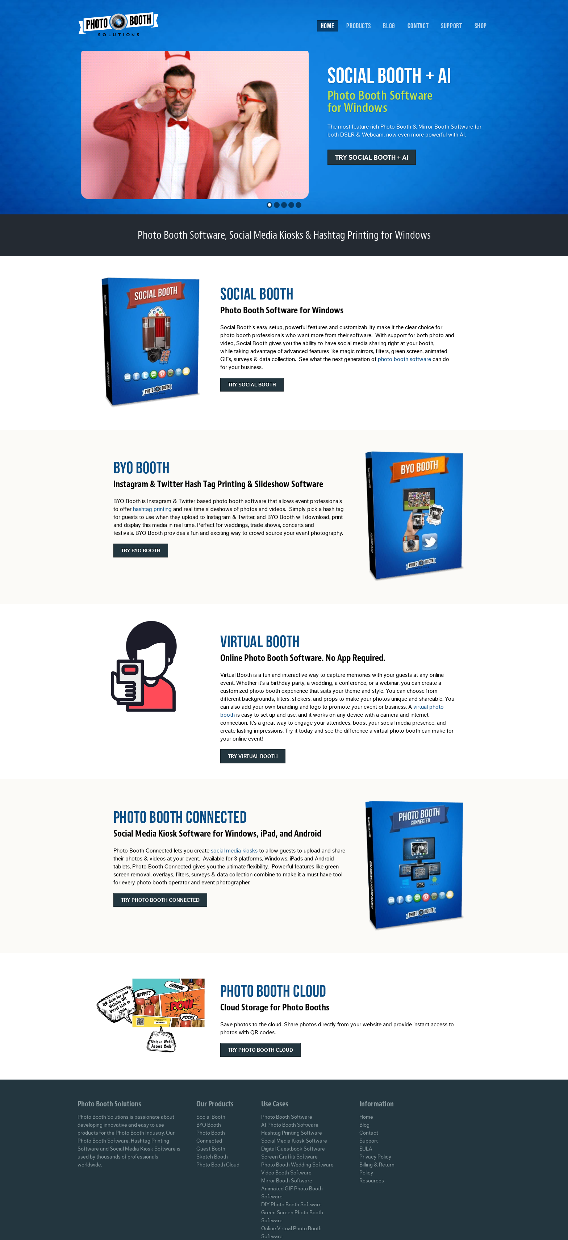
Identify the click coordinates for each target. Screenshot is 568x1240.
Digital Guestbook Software (293, 1149)
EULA (365, 1149)
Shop (481, 26)
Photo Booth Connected (180, 817)
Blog (389, 26)
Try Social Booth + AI (378, 157)
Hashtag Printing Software (291, 1133)
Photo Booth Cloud (273, 991)
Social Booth (256, 293)
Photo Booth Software (286, 1117)
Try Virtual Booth (253, 756)
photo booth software (404, 359)
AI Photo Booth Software (289, 1125)
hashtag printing (152, 509)
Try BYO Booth (140, 550)
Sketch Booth (212, 1157)
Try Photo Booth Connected (160, 900)
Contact (418, 26)
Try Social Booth (252, 385)
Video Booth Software (286, 1173)
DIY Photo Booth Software (291, 1204)
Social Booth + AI (397, 75)
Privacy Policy (375, 1157)
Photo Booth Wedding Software (297, 1165)
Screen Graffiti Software (289, 1157)
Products (358, 26)
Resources (371, 1181)
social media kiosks (234, 851)
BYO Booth (141, 467)
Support (451, 26)
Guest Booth (210, 1149)
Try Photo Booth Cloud (260, 1050)
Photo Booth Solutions (123, 26)
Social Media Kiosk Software (294, 1141)
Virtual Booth (260, 641)
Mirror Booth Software (286, 1181)
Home (327, 26)
